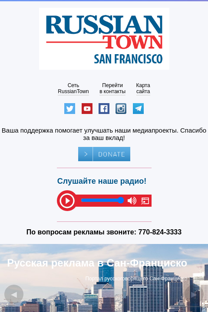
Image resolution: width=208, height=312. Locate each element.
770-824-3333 (160, 232)
